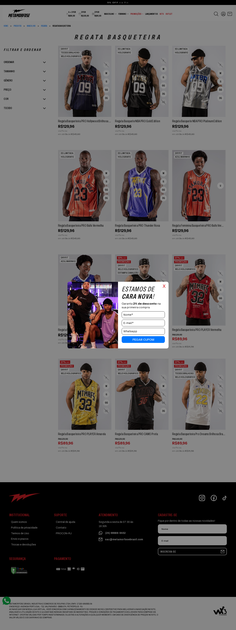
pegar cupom (143, 339)
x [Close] (164, 285)
